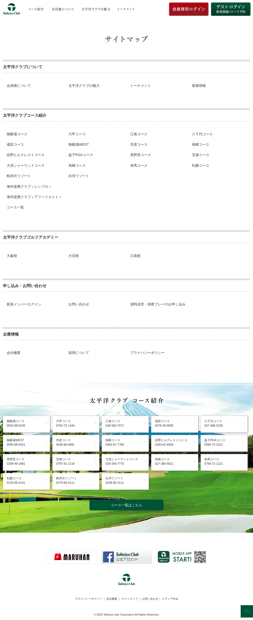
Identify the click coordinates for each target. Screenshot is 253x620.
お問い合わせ (78, 304)
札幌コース (200, 165)
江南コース (139, 134)
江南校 (135, 256)
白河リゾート (78, 176)
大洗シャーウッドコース (26, 165)
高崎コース (77, 165)
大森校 (12, 256)
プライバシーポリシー (147, 353)
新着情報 (199, 86)
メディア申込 (170, 598)
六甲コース (77, 134)
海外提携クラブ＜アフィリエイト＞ (34, 197)
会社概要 (14, 353)
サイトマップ (130, 598)
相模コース (200, 144)
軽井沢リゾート (19, 176)
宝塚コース (200, 155)
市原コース (139, 144)
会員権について (19, 86)
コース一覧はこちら (126, 505)
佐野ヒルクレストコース (26, 155)
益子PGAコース (80, 155)
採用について (78, 353)
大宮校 (73, 256)
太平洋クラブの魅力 (84, 86)
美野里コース (140, 155)
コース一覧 (15, 207)
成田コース (15, 144)
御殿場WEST (78, 144)
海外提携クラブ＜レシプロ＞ (29, 186)
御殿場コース (17, 134)
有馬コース (139, 165)
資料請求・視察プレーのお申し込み (158, 304)
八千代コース (202, 134)
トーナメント (140, 86)
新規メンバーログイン (24, 304)
